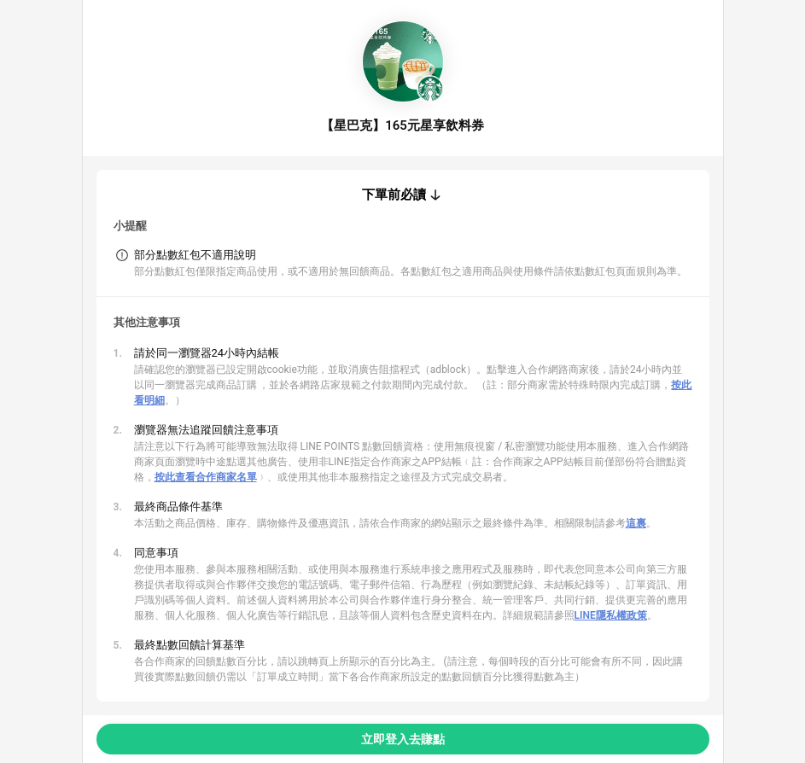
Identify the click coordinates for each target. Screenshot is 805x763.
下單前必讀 (394, 194)
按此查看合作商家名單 (206, 477)
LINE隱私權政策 (611, 615)
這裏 (636, 523)
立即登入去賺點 (403, 739)
